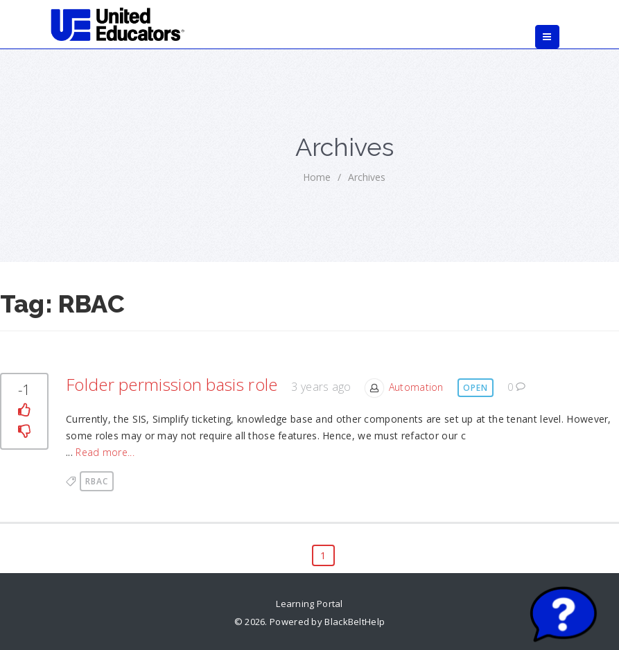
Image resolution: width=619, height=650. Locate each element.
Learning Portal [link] (309, 603)
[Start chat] (563, 615)
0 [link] (516, 387)
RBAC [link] (96, 481)
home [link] (317, 177)
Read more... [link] (105, 452)
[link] (118, 24)
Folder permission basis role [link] (171, 384)
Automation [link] (416, 387)
